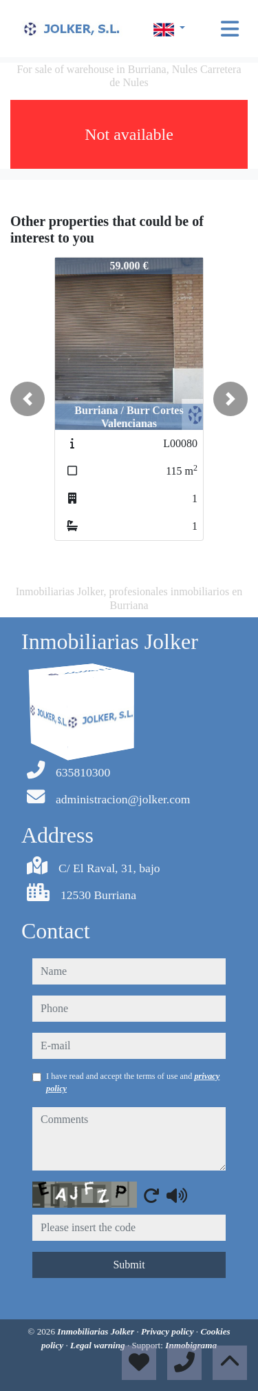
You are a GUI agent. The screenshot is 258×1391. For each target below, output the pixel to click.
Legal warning (98, 1345)
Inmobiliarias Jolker (96, 1331)
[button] (27, 399)
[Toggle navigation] (230, 29)
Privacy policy (168, 1331)
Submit (128, 1264)
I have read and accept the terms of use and (132, 1082)
